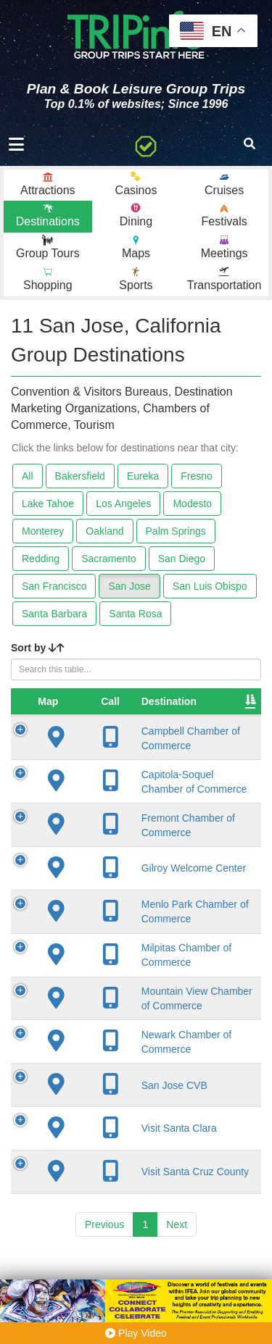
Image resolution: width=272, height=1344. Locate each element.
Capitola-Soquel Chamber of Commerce (143, 787)
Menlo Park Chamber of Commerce (133, 930)
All (27, 476)
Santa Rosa (135, 613)
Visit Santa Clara (144, 1166)
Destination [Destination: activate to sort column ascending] (134, 701)
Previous (104, 1261)
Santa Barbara (54, 613)
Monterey (43, 531)
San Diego (181, 558)
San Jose (129, 586)
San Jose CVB (140, 1122)
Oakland (104, 531)
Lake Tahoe (48, 503)
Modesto (192, 503)
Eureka (143, 476)
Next (176, 1261)
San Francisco (54, 586)
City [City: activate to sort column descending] (218, 701)
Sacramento (108, 558)
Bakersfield (80, 476)
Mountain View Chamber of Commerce (140, 1029)
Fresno (197, 476)
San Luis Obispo (210, 586)
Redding (40, 558)
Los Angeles (123, 503)
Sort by (38, 648)
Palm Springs (176, 531)
